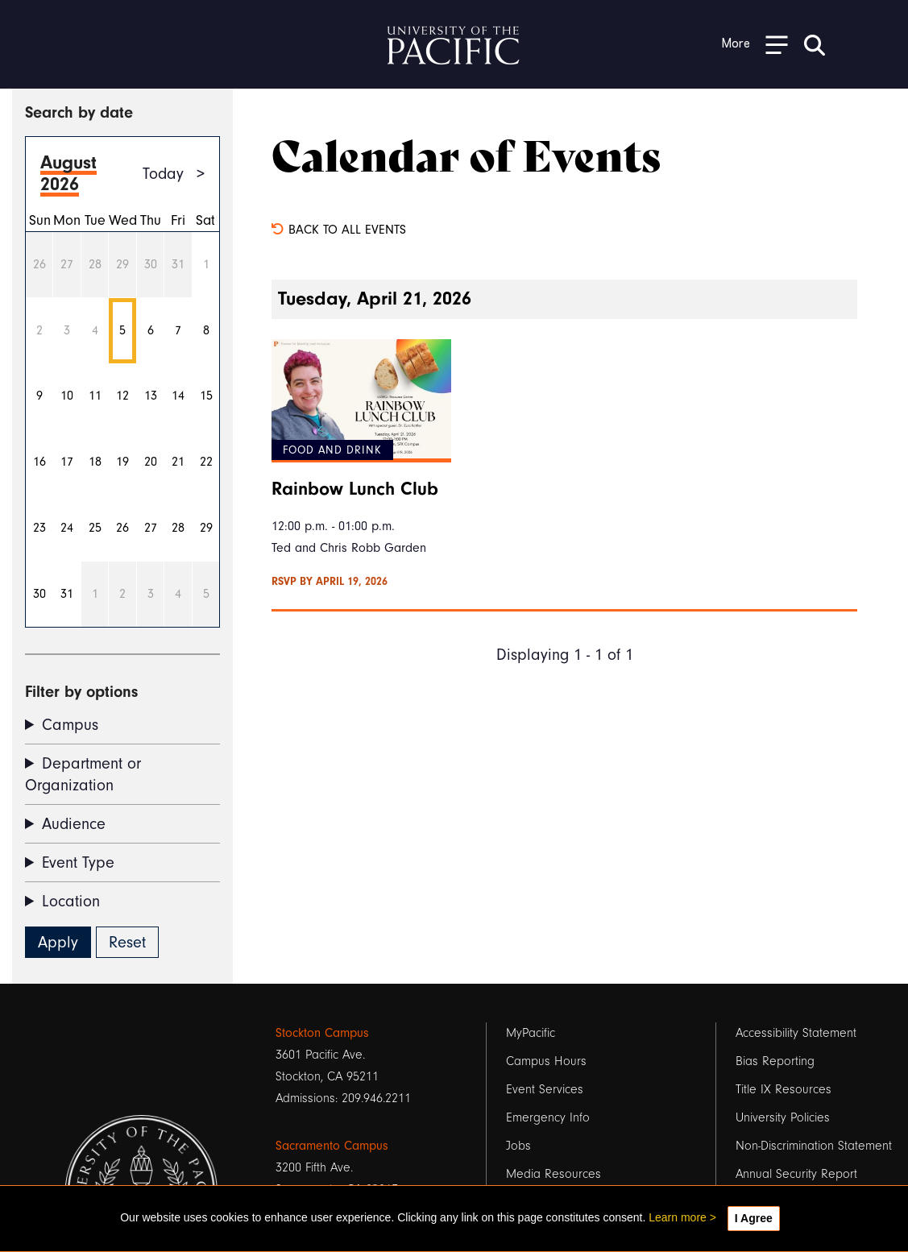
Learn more (678, 1217)
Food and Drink (332, 450)
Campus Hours (546, 1061)
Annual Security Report (796, 1174)
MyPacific (530, 1033)
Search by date (79, 112)
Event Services (544, 1089)
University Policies (783, 1117)
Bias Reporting (775, 1061)
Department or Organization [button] (83, 774)
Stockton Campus (322, 1033)
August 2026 (68, 173)
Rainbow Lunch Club (355, 489)
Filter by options (81, 691)
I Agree (754, 1218)
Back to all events (339, 229)
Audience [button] (74, 824)
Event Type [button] (78, 862)
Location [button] (71, 901)
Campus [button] (70, 724)
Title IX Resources (783, 1089)
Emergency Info (548, 1117)
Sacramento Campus (332, 1145)
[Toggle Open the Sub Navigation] (755, 44)
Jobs (518, 1145)
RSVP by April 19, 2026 (330, 581)
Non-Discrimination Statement (814, 1145)
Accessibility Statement (796, 1033)
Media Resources (553, 1174)
